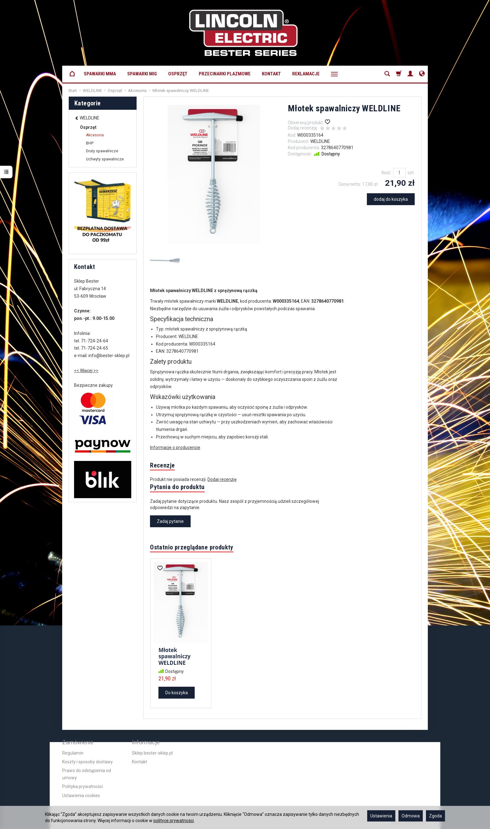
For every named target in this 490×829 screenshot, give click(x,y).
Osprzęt (178, 74)
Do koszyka (176, 692)
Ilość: (386, 172)
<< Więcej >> (86, 370)
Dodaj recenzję (222, 479)
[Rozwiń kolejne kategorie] (334, 74)
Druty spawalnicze (102, 151)
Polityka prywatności (82, 786)
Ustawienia (381, 815)
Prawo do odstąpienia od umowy (86, 774)
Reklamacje (306, 74)
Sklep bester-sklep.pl (152, 753)
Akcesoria (95, 135)
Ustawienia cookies (81, 795)
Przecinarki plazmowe (225, 74)
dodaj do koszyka (391, 199)
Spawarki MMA (100, 74)
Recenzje (162, 465)
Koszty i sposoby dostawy (87, 761)
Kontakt (271, 74)
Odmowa (411, 815)
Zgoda (435, 815)
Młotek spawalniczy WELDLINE (174, 656)
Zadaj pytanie (170, 521)
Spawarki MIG (142, 74)
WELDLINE (320, 141)
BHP (89, 143)
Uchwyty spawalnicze (105, 159)
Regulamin (72, 753)
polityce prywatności (173, 820)
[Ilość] (399, 172)
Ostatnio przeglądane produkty (191, 547)
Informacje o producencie (175, 447)
